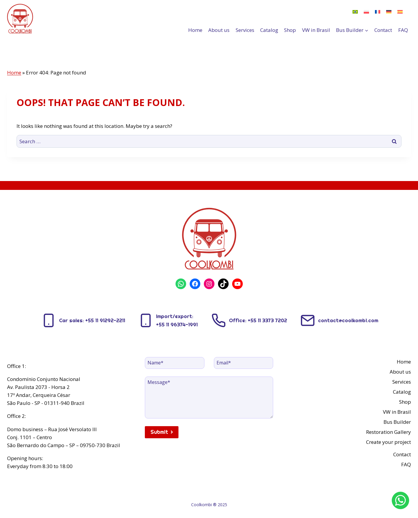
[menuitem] (355, 11)
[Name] (174, 363)
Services (245, 30)
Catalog (269, 30)
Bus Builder (397, 421)
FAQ (403, 30)
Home (195, 30)
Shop (290, 30)
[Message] (209, 398)
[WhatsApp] (400, 500)
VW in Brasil (316, 30)
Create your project (388, 442)
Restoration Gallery (388, 432)
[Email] (243, 363)
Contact (383, 30)
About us (219, 30)
